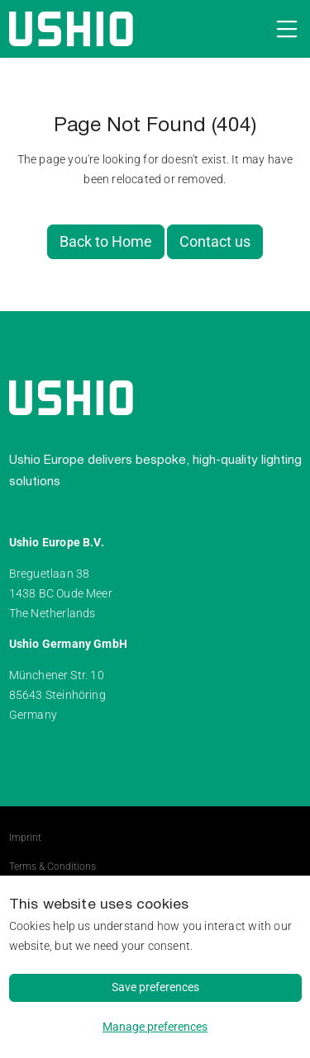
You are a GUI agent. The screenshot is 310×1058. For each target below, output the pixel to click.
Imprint (25, 837)
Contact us (214, 242)
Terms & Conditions (52, 866)
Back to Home (106, 242)
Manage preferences (155, 1026)
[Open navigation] (284, 29)
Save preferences (155, 987)
